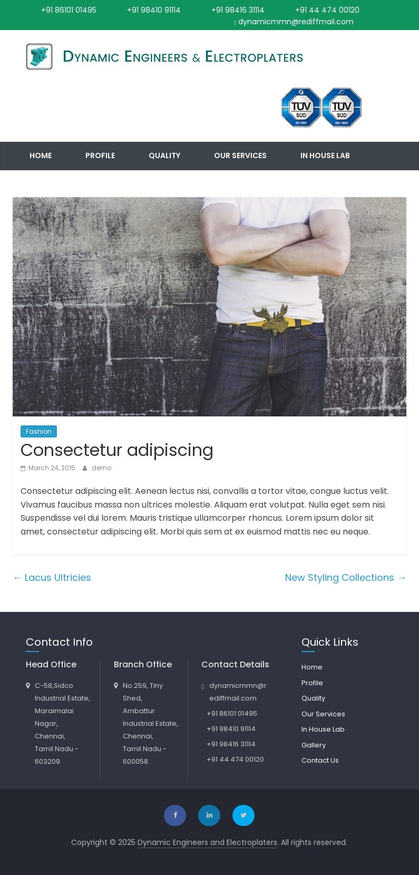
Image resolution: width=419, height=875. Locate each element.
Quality (164, 155)
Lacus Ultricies (52, 577)
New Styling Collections (345, 577)
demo (101, 467)
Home (41, 155)
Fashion (39, 431)
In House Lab (325, 155)
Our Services (240, 155)
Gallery (45, 183)
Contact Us (119, 183)
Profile (100, 155)
